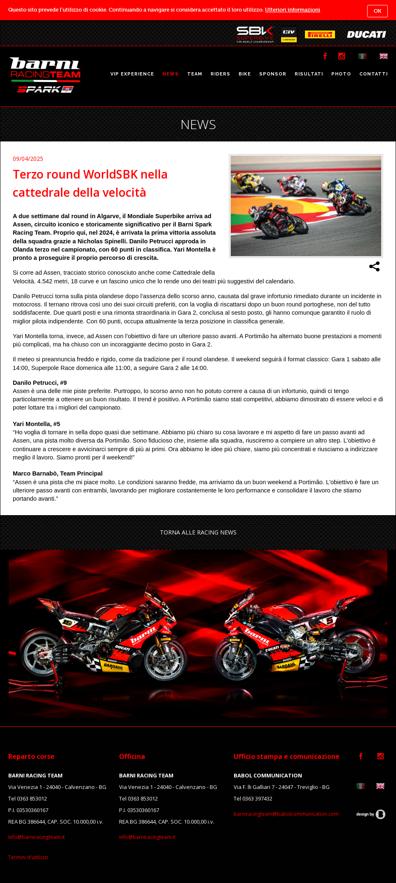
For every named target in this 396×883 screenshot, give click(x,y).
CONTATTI (373, 74)
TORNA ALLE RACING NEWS (198, 532)
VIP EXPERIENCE (132, 74)
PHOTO (341, 74)
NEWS (170, 74)
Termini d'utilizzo (28, 857)
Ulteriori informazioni (292, 10)
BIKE (245, 74)
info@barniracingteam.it (36, 837)
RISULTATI (309, 74)
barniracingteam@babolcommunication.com (286, 813)
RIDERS (220, 74)
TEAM (194, 74)
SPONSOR (272, 74)
